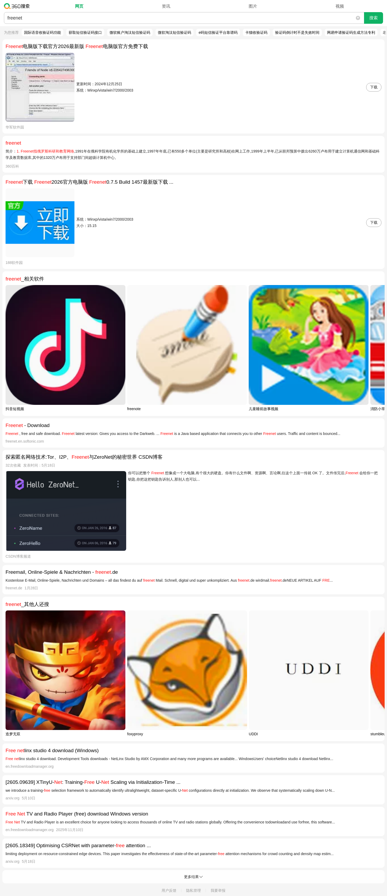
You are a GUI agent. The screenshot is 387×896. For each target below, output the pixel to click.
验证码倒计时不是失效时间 (297, 32)
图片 (253, 6)
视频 (340, 6)
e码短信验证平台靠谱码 (218, 32)
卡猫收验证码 (256, 32)
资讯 (166, 6)
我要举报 (218, 890)
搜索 (373, 18)
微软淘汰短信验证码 (174, 32)
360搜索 (18, 6)
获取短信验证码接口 (85, 32)
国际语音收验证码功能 (42, 32)
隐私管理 (193, 890)
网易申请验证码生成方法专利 (351, 32)
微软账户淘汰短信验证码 (130, 32)
